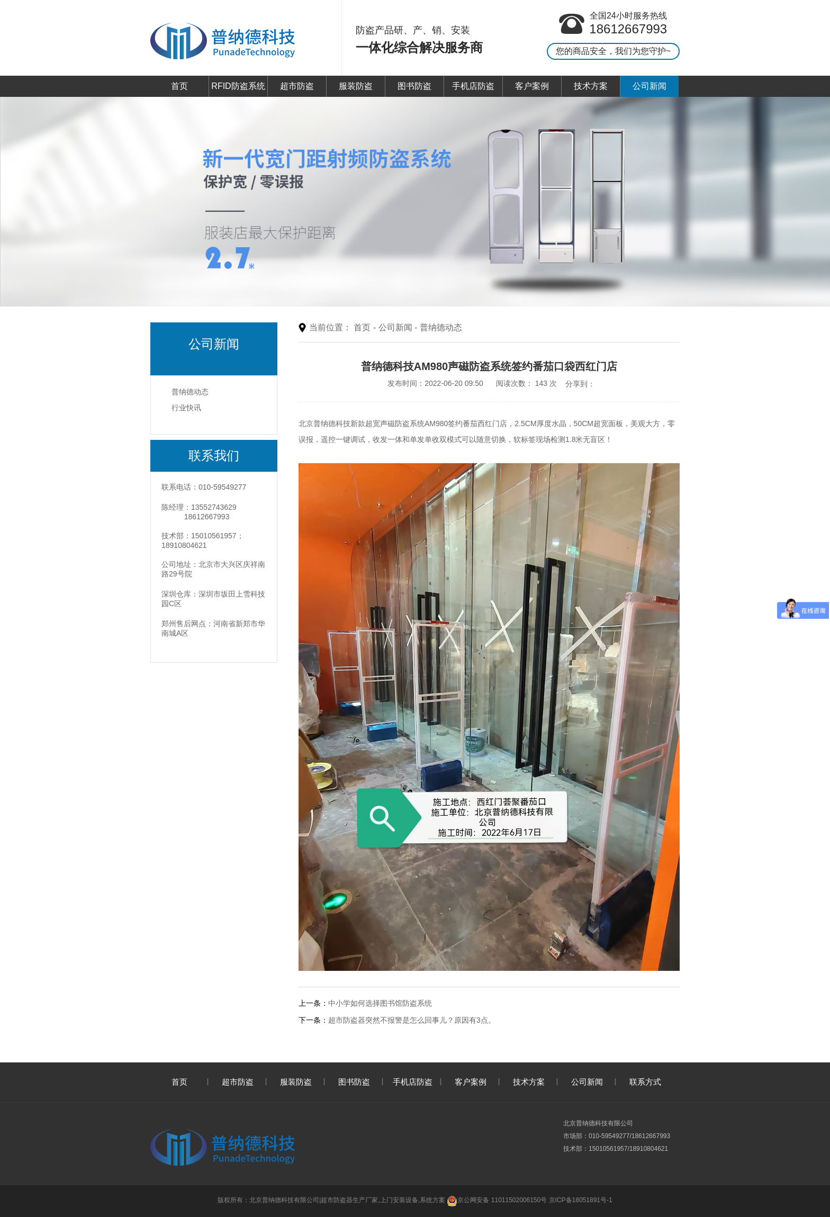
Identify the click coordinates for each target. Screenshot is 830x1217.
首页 (179, 86)
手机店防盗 (473, 86)
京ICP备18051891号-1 (580, 1200)
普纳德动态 (190, 391)
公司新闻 (649, 86)
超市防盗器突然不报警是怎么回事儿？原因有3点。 (411, 1020)
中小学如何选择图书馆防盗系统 (380, 1003)
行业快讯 (186, 407)
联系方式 (645, 1081)
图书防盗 (414, 86)
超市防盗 (297, 86)
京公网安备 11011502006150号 (497, 1200)
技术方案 (591, 86)
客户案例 (532, 86)
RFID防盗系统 (238, 86)
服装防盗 (356, 86)
